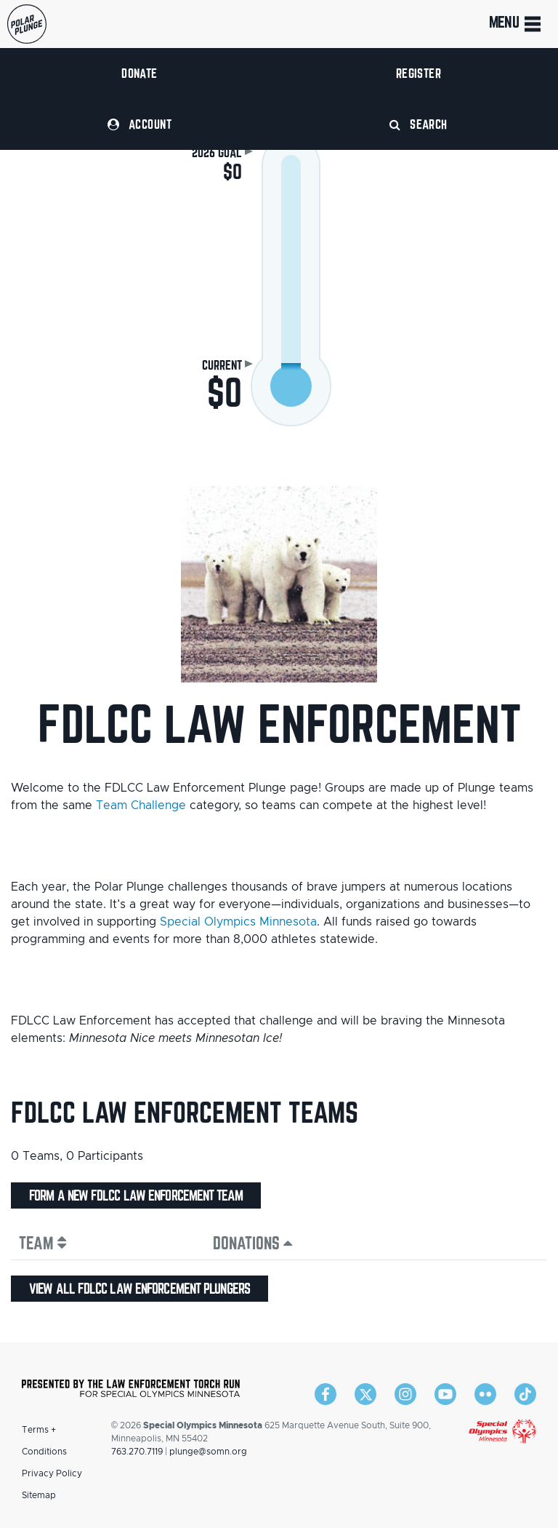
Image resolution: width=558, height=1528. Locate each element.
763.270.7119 (137, 1451)
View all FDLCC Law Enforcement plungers (139, 1289)
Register (419, 73)
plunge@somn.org (208, 1451)
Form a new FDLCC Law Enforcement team (136, 1195)
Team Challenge (141, 805)
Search (418, 124)
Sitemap (39, 1495)
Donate (139, 73)
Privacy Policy (52, 1473)
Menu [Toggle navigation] (516, 24)
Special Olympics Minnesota (238, 922)
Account (139, 124)
